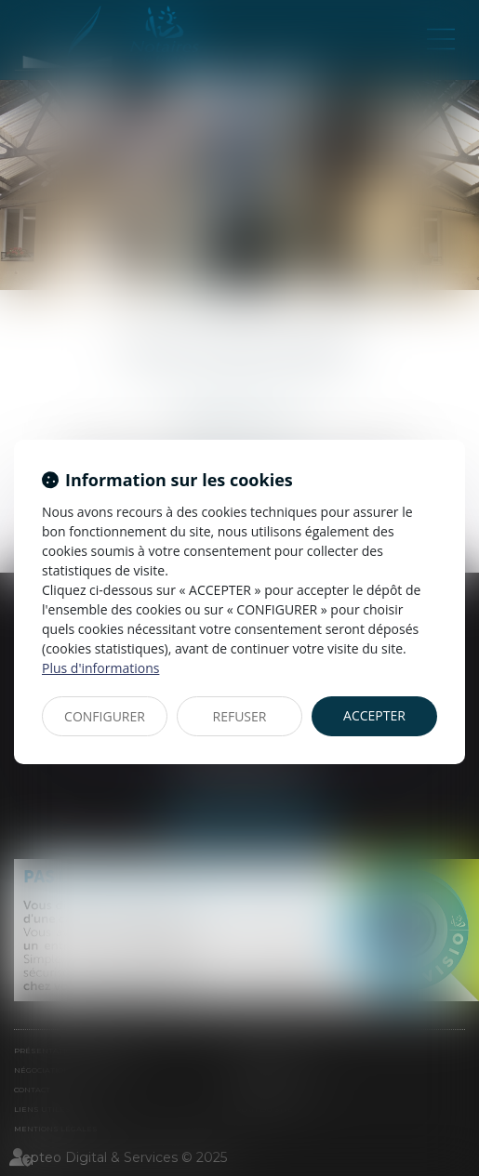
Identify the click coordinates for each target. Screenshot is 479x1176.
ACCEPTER (374, 715)
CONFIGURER (104, 716)
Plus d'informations (100, 668)
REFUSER (240, 716)
